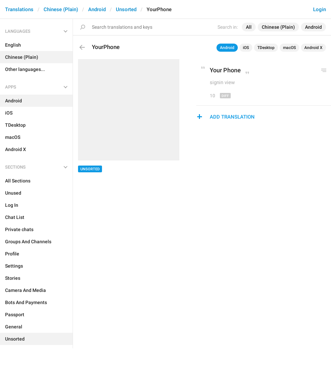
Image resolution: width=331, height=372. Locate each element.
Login (319, 9)
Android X (313, 47)
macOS (289, 47)
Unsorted (126, 9)
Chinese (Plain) (61, 9)
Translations (19, 9)
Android (97, 9)
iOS (246, 47)
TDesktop (266, 47)
